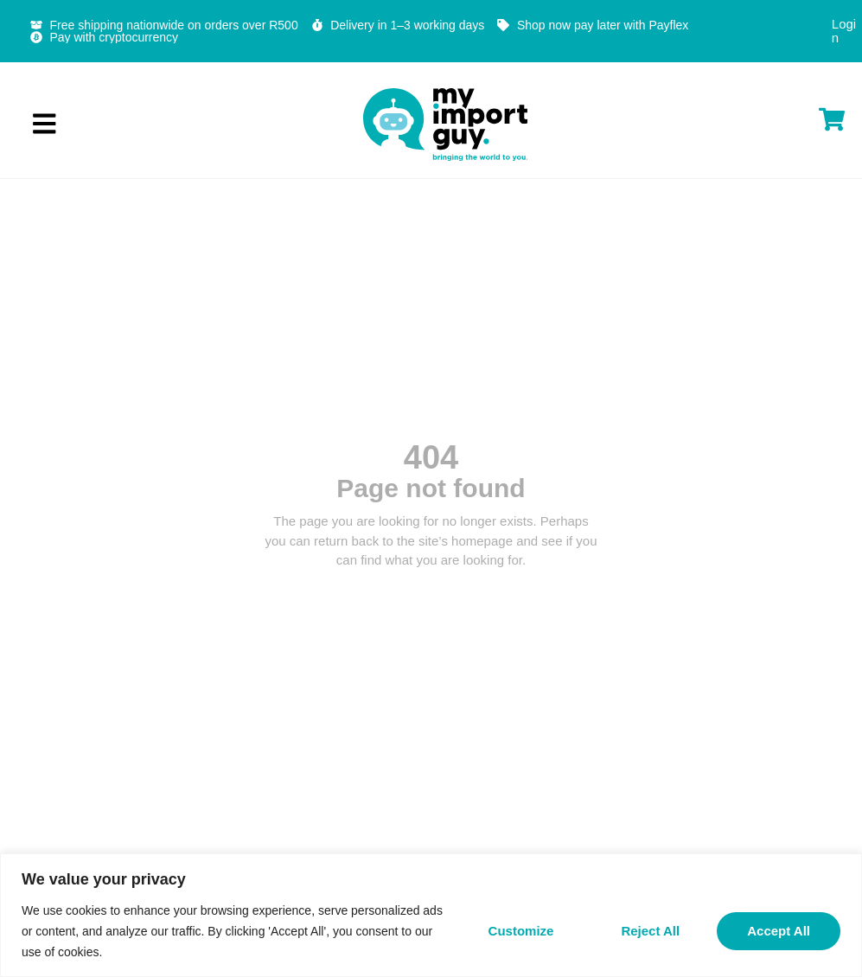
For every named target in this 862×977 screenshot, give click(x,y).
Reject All (650, 930)
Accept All (778, 930)
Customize (521, 930)
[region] (431, 915)
